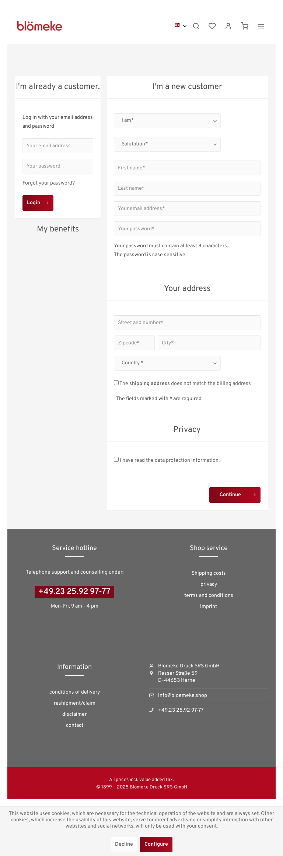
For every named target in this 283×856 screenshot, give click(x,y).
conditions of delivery (74, 692)
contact (74, 725)
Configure (156, 844)
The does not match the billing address (185, 384)
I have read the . (170, 460)
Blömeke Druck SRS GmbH (158, 787)
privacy (208, 584)
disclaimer (74, 714)
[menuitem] (196, 25)
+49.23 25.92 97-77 (74, 592)
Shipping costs (209, 573)
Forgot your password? (48, 183)
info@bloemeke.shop (182, 695)
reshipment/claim (74, 703)
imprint (208, 607)
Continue (238, 493)
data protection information (187, 460)
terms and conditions (208, 595)
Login (38, 201)
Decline (124, 844)
